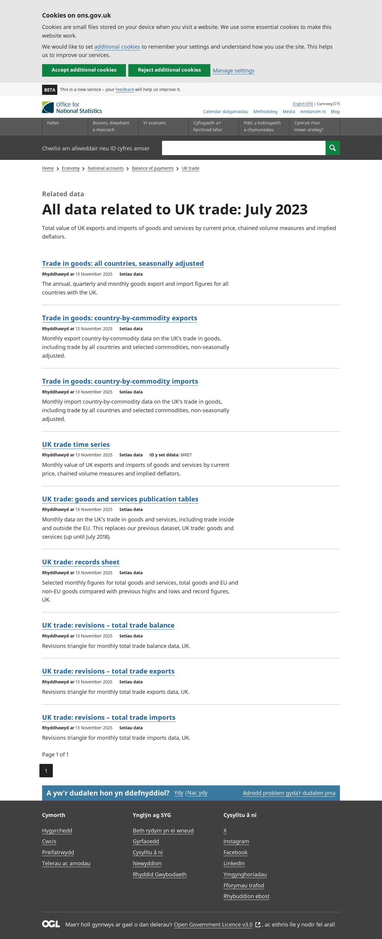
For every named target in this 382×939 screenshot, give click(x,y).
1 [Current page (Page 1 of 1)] (46, 770)
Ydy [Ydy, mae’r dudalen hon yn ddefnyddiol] (178, 792)
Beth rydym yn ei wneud (163, 830)
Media (289, 111)
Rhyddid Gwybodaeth (160, 874)
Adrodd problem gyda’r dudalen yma (289, 792)
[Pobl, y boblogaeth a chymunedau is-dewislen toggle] (262, 127)
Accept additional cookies (84, 69)
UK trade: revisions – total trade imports (108, 717)
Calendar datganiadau (225, 111)
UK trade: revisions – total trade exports (108, 670)
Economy (71, 168)
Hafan (53, 123)
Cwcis (49, 841)
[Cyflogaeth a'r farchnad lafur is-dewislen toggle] (212, 127)
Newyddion (147, 863)
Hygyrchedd (57, 830)
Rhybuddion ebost (246, 896)
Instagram (236, 841)
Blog (335, 111)
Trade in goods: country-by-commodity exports (119, 317)
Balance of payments (153, 168)
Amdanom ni (313, 111)
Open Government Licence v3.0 (217, 924)
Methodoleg (265, 111)
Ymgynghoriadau (245, 874)
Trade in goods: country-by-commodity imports (120, 380)
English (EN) (303, 103)
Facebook (235, 852)
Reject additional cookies (169, 69)
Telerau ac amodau (66, 863)
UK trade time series (76, 444)
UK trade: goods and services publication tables (120, 498)
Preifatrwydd (58, 852)
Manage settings (234, 70)
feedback (125, 89)
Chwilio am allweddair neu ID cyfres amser (96, 148)
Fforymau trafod (244, 885)
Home (48, 168)
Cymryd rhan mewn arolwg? (308, 126)
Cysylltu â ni (148, 852)
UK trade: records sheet (81, 561)
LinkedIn (234, 863)
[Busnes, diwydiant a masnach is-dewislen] (111, 127)
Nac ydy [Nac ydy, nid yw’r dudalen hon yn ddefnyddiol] (197, 792)
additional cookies (117, 46)
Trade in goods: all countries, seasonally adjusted (123, 263)
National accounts (106, 168)
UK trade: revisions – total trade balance (108, 624)
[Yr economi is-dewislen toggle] (162, 127)
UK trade (190, 168)
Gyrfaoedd (146, 841)
